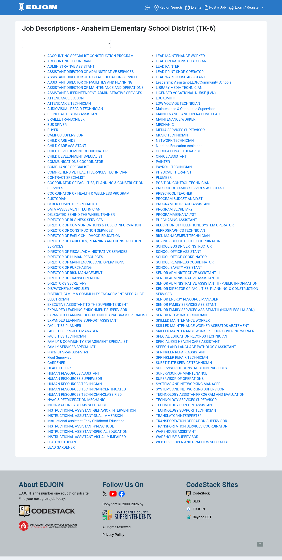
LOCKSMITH (165, 98)
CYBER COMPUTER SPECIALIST (72, 204)
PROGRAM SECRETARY (174, 209)
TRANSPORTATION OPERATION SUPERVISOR (191, 421)
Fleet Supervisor (60, 357)
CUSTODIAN (57, 199)
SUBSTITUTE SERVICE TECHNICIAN (184, 363)
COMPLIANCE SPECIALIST (68, 167)
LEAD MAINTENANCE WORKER (180, 56)
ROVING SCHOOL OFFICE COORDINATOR (188, 241)
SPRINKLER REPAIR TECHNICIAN (182, 357)
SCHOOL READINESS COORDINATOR (185, 262)
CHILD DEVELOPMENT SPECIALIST (75, 156)
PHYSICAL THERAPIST (174, 172)
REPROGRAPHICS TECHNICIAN (180, 230)
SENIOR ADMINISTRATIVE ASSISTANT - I (188, 273)
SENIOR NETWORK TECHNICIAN (181, 315)
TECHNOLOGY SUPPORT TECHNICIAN (186, 410)
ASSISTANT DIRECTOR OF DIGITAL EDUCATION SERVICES (92, 77)
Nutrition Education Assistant (179, 146)
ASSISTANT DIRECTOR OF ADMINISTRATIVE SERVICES (90, 72)
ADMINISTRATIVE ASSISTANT (71, 66)
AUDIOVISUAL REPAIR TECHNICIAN (75, 109)
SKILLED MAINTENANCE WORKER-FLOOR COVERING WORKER (205, 331)
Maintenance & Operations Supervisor (185, 109)
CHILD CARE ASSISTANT (66, 146)
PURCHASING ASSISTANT (176, 220)
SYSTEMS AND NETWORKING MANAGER (188, 384)
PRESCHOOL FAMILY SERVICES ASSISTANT (190, 188)
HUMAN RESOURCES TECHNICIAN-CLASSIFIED (84, 394)
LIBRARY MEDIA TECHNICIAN (179, 88)
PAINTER (163, 162)
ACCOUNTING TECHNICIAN (69, 61)
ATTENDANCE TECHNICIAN (69, 103)
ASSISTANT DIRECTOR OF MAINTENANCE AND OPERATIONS (95, 88)
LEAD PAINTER (167, 66)
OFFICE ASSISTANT (171, 156)
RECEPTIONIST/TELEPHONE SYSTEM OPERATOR (195, 225)
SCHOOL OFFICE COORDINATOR (181, 257)
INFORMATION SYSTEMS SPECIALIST (77, 405)
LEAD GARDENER (61, 447)
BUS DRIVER (57, 125)
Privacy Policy (113, 535)
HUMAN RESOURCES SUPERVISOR (74, 379)
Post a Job (217, 7)
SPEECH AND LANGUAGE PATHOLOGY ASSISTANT (196, 347)
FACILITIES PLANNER (64, 326)
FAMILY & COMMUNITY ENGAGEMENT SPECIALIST (87, 342)
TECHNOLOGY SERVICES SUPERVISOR (186, 400)
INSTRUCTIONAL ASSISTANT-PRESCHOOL (80, 426)
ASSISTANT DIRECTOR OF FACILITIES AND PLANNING (89, 82)
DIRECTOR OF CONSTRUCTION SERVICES (80, 230)
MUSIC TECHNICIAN (172, 135)
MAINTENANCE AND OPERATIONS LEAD (188, 114)
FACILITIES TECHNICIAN (66, 336)
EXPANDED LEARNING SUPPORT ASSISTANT (82, 320)
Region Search (169, 7)
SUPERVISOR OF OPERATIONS (180, 379)
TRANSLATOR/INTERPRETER (179, 416)
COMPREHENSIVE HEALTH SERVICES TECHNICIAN (87, 172)
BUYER (52, 130)
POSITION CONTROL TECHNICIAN (183, 183)
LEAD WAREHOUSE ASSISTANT (181, 77)
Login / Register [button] (245, 7)
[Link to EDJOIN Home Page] (38, 7)
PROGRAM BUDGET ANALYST (179, 199)
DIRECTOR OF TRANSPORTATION (73, 278)
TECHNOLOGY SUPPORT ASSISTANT (185, 405)
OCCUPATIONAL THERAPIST (178, 151)
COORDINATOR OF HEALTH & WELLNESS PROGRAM (88, 193)
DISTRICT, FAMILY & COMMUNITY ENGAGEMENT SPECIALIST (95, 294)
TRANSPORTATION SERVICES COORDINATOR (191, 426)
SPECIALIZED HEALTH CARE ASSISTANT (188, 342)
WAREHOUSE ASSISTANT (176, 431)
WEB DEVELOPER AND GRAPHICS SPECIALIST (192, 442)
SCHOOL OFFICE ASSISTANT (178, 252)
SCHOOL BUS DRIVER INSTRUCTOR (184, 246)
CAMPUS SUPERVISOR (65, 135)
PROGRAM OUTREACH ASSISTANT (183, 204)
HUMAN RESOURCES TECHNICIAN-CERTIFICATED (86, 389)
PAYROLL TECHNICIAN (174, 167)
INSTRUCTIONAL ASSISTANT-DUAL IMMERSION (85, 416)
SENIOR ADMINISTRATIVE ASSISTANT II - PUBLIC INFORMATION (207, 283)
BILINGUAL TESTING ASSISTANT (73, 114)
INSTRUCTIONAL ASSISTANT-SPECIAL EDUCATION (87, 431)
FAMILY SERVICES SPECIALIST (71, 347)
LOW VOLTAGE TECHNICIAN (178, 103)
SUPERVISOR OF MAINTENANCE (181, 373)
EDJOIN (195, 509)
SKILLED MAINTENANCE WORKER (183, 320)
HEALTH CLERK (59, 368)
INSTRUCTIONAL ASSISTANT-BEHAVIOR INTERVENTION (91, 410)
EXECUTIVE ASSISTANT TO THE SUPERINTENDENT (87, 304)
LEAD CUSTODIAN (61, 442)
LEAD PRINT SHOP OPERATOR (180, 72)
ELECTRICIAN (58, 299)
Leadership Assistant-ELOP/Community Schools (193, 82)
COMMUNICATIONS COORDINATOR (75, 162)
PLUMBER (164, 177)
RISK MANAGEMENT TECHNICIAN (183, 236)
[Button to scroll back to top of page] (260, 544)
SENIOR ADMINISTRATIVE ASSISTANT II (187, 278)
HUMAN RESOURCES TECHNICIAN (74, 384)
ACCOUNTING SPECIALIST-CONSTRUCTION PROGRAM (90, 56)
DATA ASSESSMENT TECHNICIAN (73, 209)
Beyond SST (199, 517)
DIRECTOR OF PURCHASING (69, 267)
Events (198, 7)
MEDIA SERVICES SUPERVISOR (180, 130)
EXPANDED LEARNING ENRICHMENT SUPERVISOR (87, 310)
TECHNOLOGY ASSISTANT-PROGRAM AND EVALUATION (200, 394)
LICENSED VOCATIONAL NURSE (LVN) (186, 93)
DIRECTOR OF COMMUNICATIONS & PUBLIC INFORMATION (94, 225)
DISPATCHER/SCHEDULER (68, 289)
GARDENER (56, 363)
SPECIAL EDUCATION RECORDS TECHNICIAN (191, 336)
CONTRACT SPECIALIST (66, 177)
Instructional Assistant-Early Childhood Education (85, 421)
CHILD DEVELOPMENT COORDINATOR (77, 151)
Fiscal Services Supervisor (67, 352)
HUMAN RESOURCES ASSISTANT (73, 373)
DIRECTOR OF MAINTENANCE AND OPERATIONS (85, 262)
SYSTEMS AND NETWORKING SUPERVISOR (190, 389)
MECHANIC (165, 125)
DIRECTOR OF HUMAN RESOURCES (75, 257)
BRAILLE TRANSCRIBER (66, 119)
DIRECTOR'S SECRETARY (66, 283)
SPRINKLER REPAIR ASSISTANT (181, 352)
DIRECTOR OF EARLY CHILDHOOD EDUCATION (83, 236)
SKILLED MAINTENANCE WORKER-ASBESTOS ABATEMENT (202, 326)
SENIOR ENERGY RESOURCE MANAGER (187, 299)
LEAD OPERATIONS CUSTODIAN (181, 61)
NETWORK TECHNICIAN (175, 140)
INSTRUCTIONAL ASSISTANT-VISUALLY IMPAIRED (86, 437)
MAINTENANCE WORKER (176, 119)
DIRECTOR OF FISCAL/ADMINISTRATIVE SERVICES (87, 252)
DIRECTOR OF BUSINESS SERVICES (75, 220)
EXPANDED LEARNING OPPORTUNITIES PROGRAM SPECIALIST (97, 315)
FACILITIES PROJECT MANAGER (72, 331)
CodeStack (198, 493)
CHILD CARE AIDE (61, 140)
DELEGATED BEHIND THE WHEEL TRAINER (81, 215)
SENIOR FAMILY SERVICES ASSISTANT (186, 304)
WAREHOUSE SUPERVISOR (177, 437)
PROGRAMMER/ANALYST (176, 215)
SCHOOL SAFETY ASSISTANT (179, 267)
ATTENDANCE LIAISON (65, 98)
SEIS (193, 501)
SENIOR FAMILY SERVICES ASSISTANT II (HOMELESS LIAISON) (205, 310)
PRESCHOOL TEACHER (174, 193)
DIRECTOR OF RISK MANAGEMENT (74, 273)
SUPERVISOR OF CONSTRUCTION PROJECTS (191, 368)
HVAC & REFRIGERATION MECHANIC (76, 400)
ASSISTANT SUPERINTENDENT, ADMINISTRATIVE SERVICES (94, 93)
